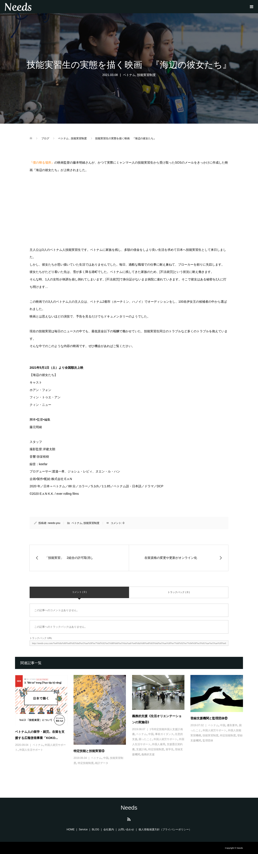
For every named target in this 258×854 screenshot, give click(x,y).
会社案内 (108, 829)
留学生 (170, 749)
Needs (129, 807)
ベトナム (129, 75)
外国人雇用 (158, 744)
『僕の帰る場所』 (42, 162)
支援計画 (141, 749)
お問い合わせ (126, 829)
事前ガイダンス (164, 734)
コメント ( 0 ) (79, 592)
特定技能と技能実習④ (89, 751)
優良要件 (232, 725)
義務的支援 (148, 754)
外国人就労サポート (165, 739)
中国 (105, 758)
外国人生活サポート (31, 749)
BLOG (95, 829)
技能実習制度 (146, 75)
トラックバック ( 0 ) (179, 592)
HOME (71, 829)
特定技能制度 (86, 763)
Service (83, 829)
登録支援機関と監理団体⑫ (209, 718)
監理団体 (208, 740)
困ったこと (145, 739)
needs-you (54, 523)
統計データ (101, 763)
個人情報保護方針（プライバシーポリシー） (165, 829)
